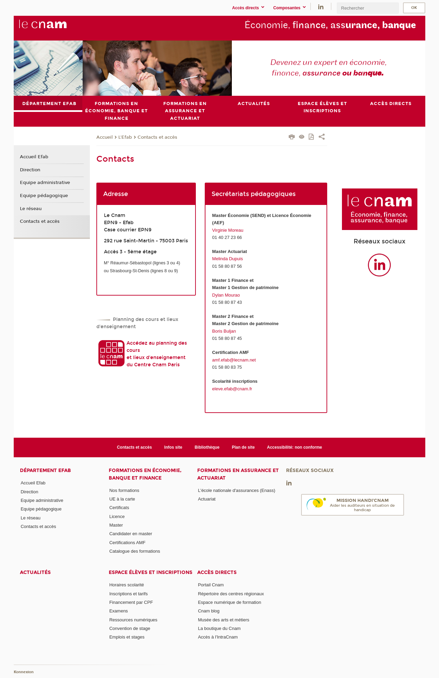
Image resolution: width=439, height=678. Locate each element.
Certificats (119, 507)
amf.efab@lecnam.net (234, 359)
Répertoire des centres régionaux (231, 593)
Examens (118, 610)
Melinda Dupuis (227, 258)
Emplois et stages (127, 637)
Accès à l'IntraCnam (218, 637)
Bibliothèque (207, 447)
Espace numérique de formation (229, 602)
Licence (117, 516)
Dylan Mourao (226, 294)
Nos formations (124, 490)
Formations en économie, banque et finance (145, 474)
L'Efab (125, 137)
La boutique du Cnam (219, 628)
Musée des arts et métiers (223, 619)
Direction (30, 169)
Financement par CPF (131, 602)
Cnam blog (209, 610)
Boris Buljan (224, 331)
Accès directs (217, 572)
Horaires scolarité (126, 584)
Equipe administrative (45, 182)
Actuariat (206, 499)
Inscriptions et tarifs (128, 593)
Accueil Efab (34, 157)
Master (116, 525)
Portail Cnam (211, 584)
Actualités (35, 572)
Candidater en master (130, 533)
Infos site (173, 447)
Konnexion (24, 672)
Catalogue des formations (134, 551)
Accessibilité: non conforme (294, 447)
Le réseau (30, 208)
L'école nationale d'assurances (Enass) (236, 490)
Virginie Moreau (228, 229)
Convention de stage (129, 628)
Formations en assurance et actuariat (238, 474)
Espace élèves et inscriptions (150, 572)
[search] (368, 8)
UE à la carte (122, 499)
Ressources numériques (133, 619)
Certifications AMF (127, 542)
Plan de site (243, 447)
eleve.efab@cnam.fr (232, 388)
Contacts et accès (157, 137)
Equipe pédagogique (44, 195)
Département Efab (45, 470)
